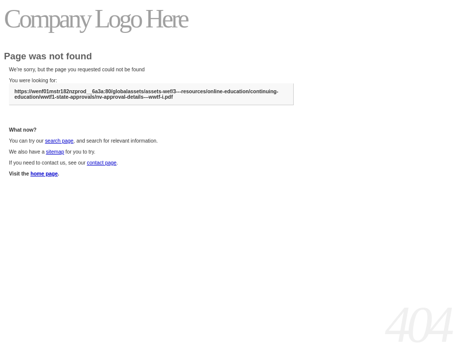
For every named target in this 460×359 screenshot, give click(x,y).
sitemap (55, 152)
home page (44, 174)
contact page (102, 163)
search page (59, 141)
